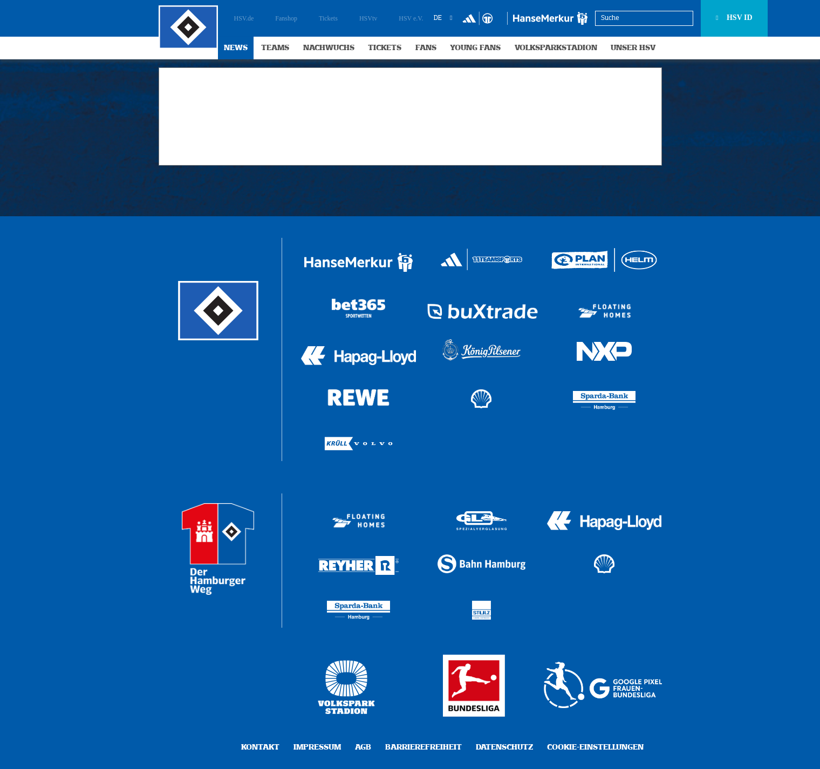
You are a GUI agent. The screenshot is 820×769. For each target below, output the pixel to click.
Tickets (328, 18)
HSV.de (244, 18)
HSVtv (368, 18)
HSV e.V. (411, 18)
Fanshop (286, 18)
